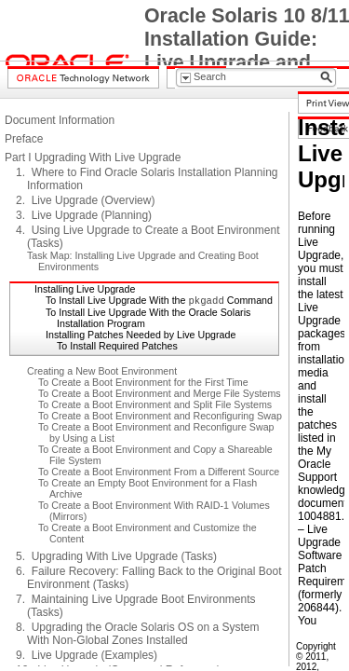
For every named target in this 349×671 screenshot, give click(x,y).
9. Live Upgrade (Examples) (86, 655)
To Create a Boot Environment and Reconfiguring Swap (160, 415)
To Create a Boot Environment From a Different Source (158, 471)
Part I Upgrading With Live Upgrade (93, 157)
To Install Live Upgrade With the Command (159, 300)
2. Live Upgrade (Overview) (85, 200)
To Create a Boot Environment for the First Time (143, 382)
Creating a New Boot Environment (102, 371)
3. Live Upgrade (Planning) (84, 215)
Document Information (59, 120)
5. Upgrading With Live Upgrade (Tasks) (116, 556)
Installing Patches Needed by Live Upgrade (140, 334)
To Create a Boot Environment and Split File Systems (155, 404)
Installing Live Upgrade (84, 288)
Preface (24, 138)
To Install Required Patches (117, 345)
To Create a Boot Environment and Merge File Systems (159, 393)
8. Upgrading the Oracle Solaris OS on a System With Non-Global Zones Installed (137, 634)
